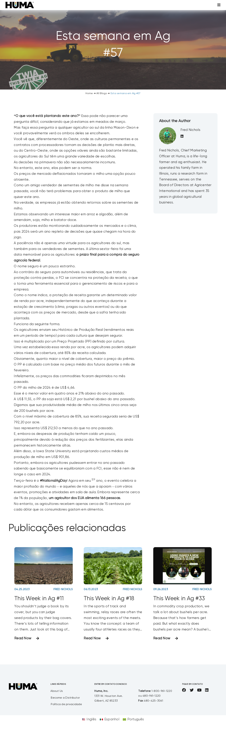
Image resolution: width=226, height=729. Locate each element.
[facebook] (184, 690)
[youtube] (199, 690)
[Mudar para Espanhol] (109, 719)
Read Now (22, 638)
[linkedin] (206, 690)
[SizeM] (19, 3)
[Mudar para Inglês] (89, 719)
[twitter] (192, 690)
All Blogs (101, 93)
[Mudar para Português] (133, 719)
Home (89, 93)
